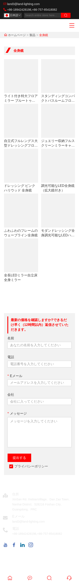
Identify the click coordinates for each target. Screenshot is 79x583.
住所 (15, 494)
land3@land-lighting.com (23, 4)
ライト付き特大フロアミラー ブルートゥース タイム (21, 98)
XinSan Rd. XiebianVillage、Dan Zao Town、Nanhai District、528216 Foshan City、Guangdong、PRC (41, 504)
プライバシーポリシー (31, 466)
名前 (10, 338)
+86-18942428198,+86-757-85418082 (32, 9)
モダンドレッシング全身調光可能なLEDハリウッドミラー (58, 233)
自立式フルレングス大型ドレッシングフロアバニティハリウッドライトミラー (21, 143)
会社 (10, 394)
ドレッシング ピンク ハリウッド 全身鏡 (19, 188)
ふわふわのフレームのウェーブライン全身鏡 (21, 233)
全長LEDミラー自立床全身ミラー (20, 277)
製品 (32, 35)
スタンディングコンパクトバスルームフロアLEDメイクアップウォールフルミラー (58, 98)
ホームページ (17, 35)
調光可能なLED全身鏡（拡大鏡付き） (58, 188)
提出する (19, 457)
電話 (10, 357)
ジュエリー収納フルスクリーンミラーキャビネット (58, 143)
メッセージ (17, 413)
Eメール (14, 376)
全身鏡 (43, 35)
